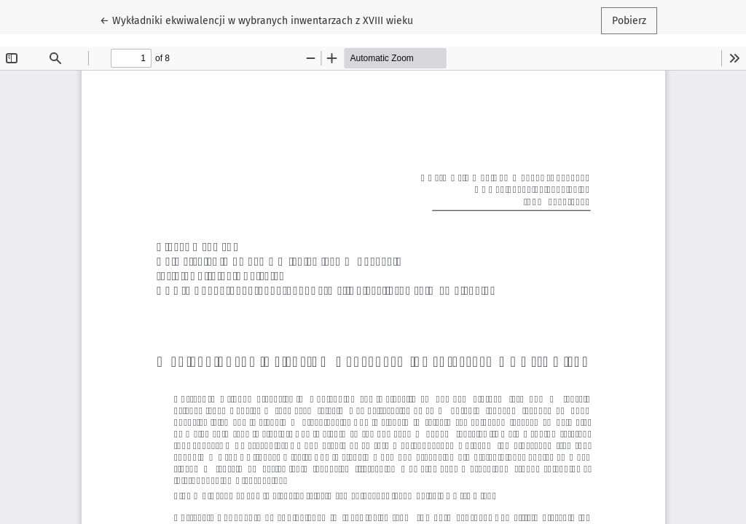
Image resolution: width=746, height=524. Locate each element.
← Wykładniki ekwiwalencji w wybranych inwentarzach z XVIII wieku (256, 19)
